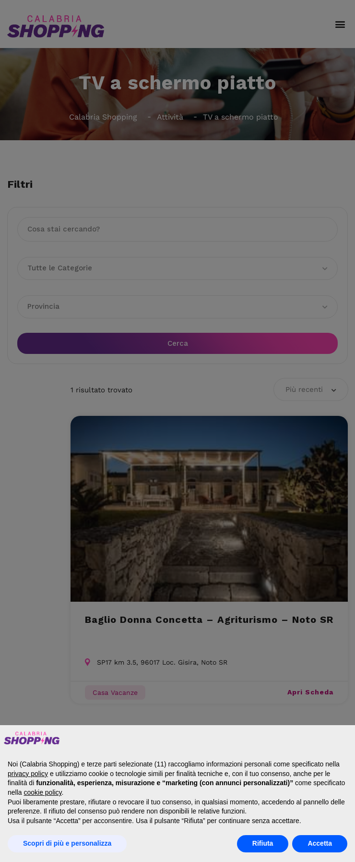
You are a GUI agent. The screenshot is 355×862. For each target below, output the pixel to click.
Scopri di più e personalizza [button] (67, 843)
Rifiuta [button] (262, 843)
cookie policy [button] (42, 792)
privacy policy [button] (28, 773)
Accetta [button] (320, 843)
